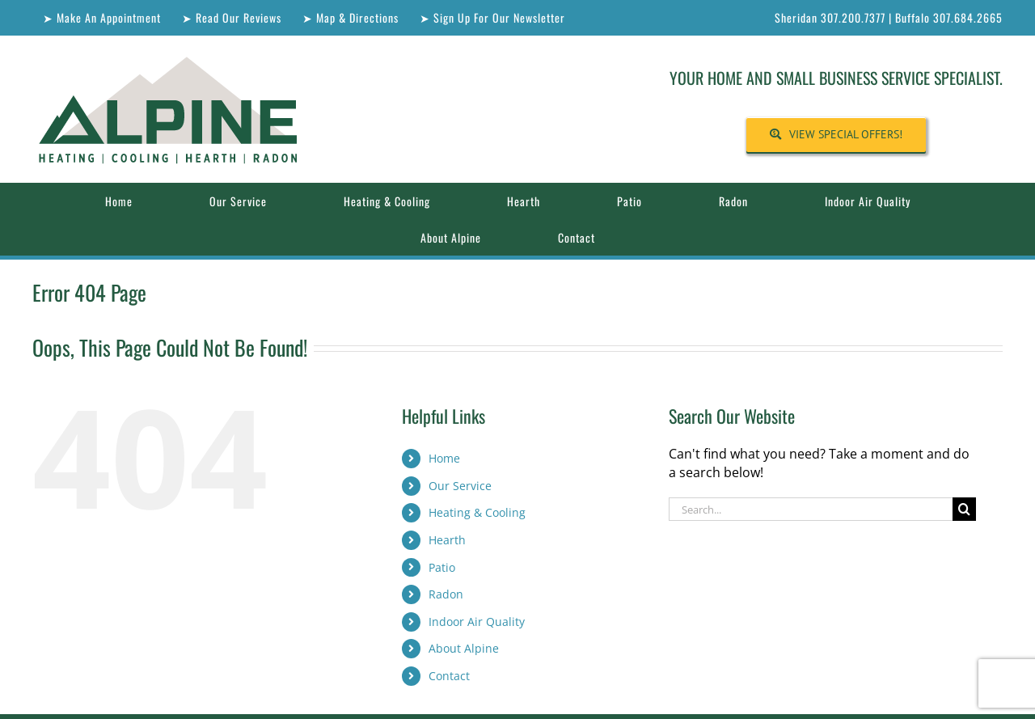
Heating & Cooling (477, 512)
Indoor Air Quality (477, 621)
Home (444, 458)
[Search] (964, 509)
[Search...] (811, 509)
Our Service (460, 485)
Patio (442, 567)
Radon (446, 594)
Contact (449, 675)
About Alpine (464, 648)
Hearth (447, 540)
